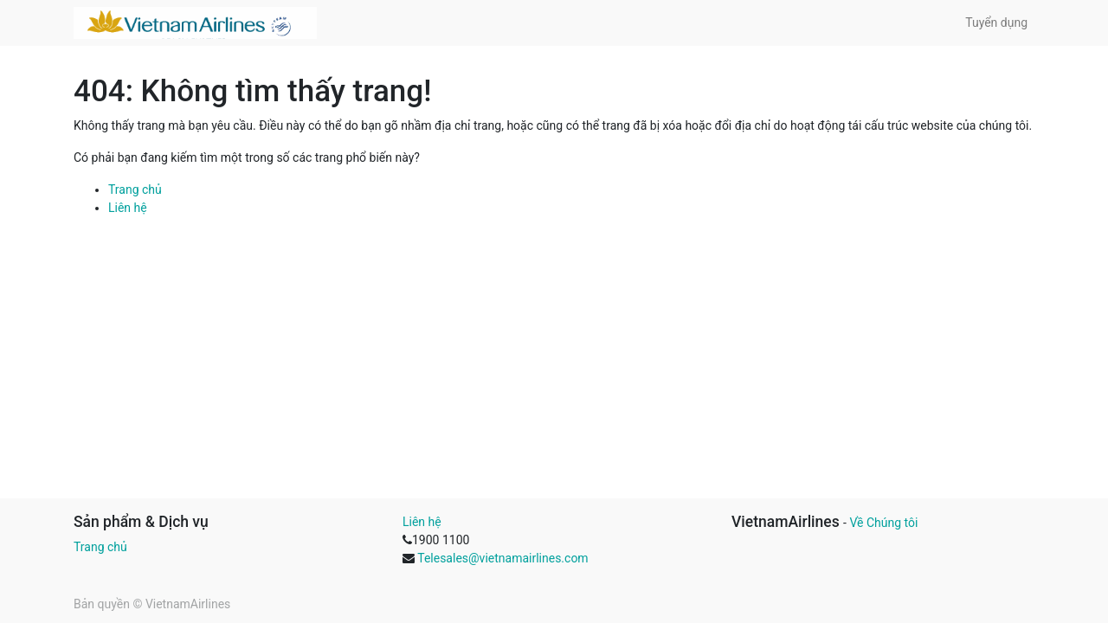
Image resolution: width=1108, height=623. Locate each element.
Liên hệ (127, 208)
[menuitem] (996, 23)
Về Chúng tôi (883, 523)
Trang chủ (135, 189)
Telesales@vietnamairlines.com (502, 558)
